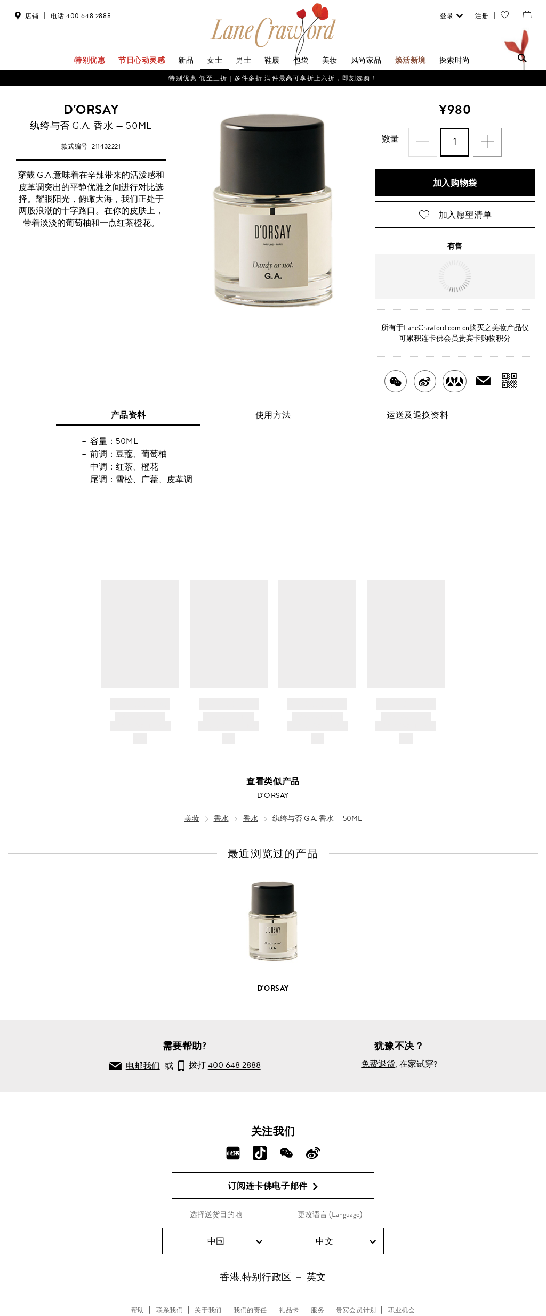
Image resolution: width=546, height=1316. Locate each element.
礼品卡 (289, 1304)
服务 (317, 1304)
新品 (186, 60)
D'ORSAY (90, 110)
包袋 (301, 60)
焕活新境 (410, 60)
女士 (214, 60)
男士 (243, 60)
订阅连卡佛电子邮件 (273, 1179)
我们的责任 (250, 1304)
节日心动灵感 (141, 60)
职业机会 (401, 1304)
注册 (480, 16)
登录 (450, 16)
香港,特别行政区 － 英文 (273, 1271)
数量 (400, 139)
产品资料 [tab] (128, 408)
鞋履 (272, 60)
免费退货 (378, 1057)
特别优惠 (89, 60)
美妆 (330, 60)
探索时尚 (454, 60)
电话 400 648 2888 (81, 16)
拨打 (219, 1060)
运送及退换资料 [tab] (417, 408)
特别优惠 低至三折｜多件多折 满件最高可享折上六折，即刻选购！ (272, 78)
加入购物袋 (455, 176)
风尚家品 (366, 60)
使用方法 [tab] (273, 408)
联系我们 (169, 1304)
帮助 (137, 1304)
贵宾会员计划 (356, 1304)
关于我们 (208, 1304)
